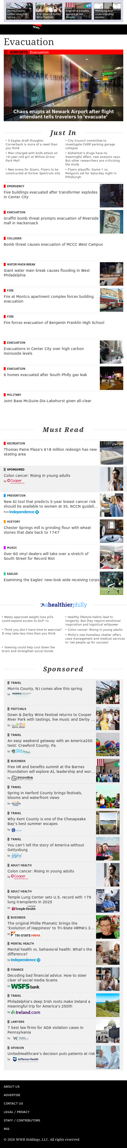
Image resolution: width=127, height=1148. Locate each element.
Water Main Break (21, 264)
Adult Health (21, 865)
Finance (17, 969)
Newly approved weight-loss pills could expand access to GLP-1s (27, 619)
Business (18, 761)
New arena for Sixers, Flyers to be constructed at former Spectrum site (33, 171)
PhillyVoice (11, 29)
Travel (16, 683)
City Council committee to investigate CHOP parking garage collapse (90, 144)
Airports (19, 52)
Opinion (17, 1048)
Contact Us (13, 1103)
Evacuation (39, 52)
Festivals (18, 709)
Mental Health (22, 943)
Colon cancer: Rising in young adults (95, 629)
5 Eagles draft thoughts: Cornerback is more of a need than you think (31, 144)
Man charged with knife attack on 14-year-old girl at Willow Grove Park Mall (32, 157)
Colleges (14, 238)
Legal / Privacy (17, 1111)
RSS (6, 1128)
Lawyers (17, 1022)
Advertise (12, 1095)
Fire (10, 290)
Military (14, 395)
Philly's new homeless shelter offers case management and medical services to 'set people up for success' (95, 638)
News (36, 27)
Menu (119, 29)
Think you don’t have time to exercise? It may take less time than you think (32, 631)
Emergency (15, 186)
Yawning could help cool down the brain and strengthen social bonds (28, 649)
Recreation (16, 443)
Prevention (16, 495)
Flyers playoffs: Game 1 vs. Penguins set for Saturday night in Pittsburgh (90, 173)
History (13, 521)
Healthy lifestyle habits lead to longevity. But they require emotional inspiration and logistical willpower (93, 621)
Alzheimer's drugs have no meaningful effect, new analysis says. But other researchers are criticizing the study (93, 158)
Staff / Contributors (22, 1120)
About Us (11, 1086)
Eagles (12, 574)
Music (12, 547)
